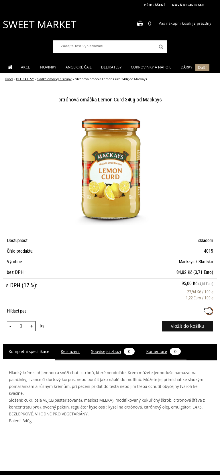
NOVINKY (48, 67)
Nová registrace (188, 5)
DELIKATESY (111, 67)
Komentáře (163, 351)
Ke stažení (70, 351)
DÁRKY (186, 67)
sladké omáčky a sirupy (54, 79)
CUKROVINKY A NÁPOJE (151, 67)
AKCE (26, 67)
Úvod (9, 79)
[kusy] (21, 326)
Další (202, 67)
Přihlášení (154, 5)
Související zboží (113, 351)
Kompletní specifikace (29, 351)
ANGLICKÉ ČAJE (79, 67)
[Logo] (39, 24)
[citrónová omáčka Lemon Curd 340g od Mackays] (110, 117)
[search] (160, 47)
